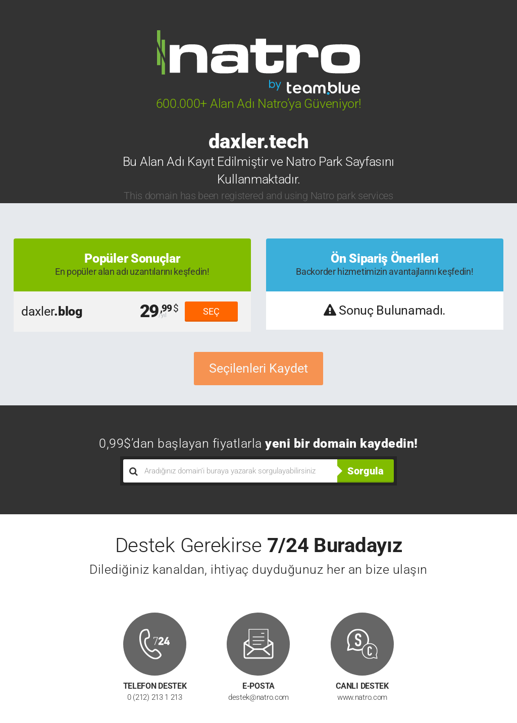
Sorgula (365, 471)
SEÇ (211, 311)
